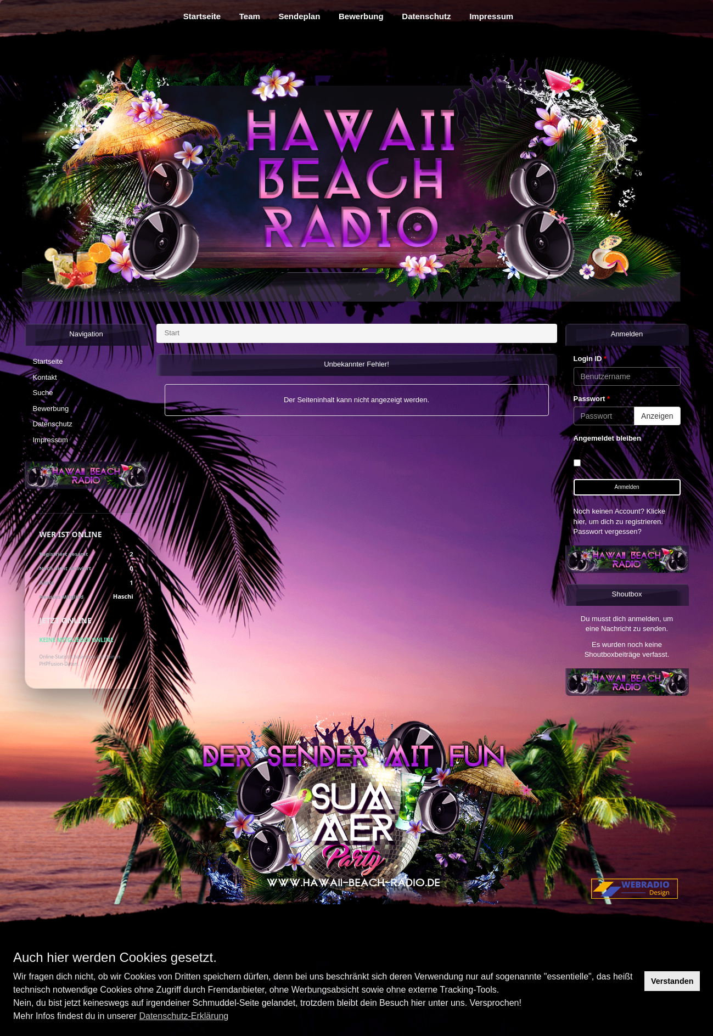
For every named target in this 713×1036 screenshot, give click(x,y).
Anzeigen (657, 416)
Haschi (123, 596)
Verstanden (672, 981)
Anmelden (626, 487)
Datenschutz (52, 424)
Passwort (592, 399)
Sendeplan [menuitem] (300, 16)
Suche (43, 392)
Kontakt (45, 377)
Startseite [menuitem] (202, 16)
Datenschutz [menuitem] (426, 16)
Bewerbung (51, 408)
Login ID (590, 358)
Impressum (50, 440)
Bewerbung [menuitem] (361, 16)
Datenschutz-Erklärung (183, 1016)
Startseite (48, 361)
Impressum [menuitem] (491, 16)
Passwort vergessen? (608, 531)
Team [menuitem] (249, 16)
